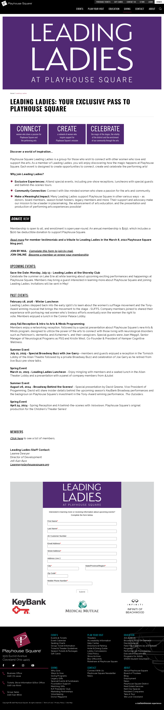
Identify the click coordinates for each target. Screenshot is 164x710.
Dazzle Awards (131, 643)
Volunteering (57, 694)
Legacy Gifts (57, 678)
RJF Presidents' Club (60, 689)
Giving (127, 8)
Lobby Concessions (97, 651)
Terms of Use (48, 703)
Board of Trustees (132, 673)
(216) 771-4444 (14, 676)
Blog (126, 676)
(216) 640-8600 (14, 695)
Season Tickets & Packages (64, 651)
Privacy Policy (59, 703)
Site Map (69, 703)
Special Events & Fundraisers (65, 681)
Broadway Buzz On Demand (137, 640)
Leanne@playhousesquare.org (29, 464)
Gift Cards (118, 2)
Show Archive (94, 656)
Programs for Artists (133, 656)
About (152, 8)
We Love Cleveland (133, 697)
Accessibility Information (99, 640)
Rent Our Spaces (132, 689)
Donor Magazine (59, 697)
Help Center (93, 643)
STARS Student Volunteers (136, 659)
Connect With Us (95, 670)
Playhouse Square (16, 3)
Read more (17, 239)
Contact (139, 8)
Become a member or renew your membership (58, 254)
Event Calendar (58, 640)
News (90, 676)
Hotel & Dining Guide (97, 648)
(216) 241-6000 (14, 685)
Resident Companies (134, 691)
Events (79, 8)
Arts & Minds (130, 638)
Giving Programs (59, 676)
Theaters (91, 638)
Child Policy (93, 653)
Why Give (55, 670)
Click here (16, 438)
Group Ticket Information (63, 646)
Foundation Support (60, 684)
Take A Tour (129, 694)
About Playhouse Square (136, 670)
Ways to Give (57, 673)
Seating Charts (58, 643)
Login (150, 2)
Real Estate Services (133, 686)
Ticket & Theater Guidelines (64, 648)
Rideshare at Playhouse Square (102, 661)
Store (142, 2)
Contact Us (131, 2)
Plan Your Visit (96, 8)
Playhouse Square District (136, 684)
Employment (130, 678)
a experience (148, 703)
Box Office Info (94, 659)
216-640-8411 (18, 460)
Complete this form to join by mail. (51, 251)
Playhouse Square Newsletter (101, 673)
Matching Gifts (58, 686)
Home (12, 93)
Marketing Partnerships (62, 691)
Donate (159, 2)
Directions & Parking (97, 646)
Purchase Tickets (103, 2)
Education (114, 8)
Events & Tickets (59, 638)
